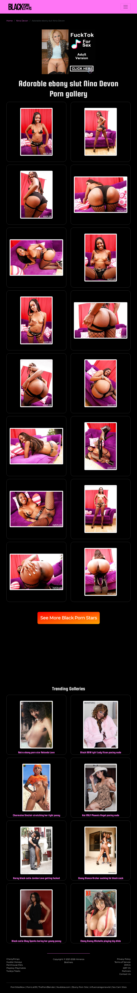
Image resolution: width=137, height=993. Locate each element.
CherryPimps (12, 959)
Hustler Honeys (14, 962)
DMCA (127, 965)
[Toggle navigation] (126, 6)
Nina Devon (22, 20)
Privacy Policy (124, 959)
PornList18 (31, 987)
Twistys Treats (13, 971)
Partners (126, 971)
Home (9, 20)
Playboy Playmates (16, 968)
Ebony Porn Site (80, 987)
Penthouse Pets (14, 965)
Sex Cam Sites (119, 987)
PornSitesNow (18, 987)
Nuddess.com (63, 987)
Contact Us (125, 974)
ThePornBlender (46, 987)
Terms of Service (123, 962)
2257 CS (127, 968)
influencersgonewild (100, 987)
